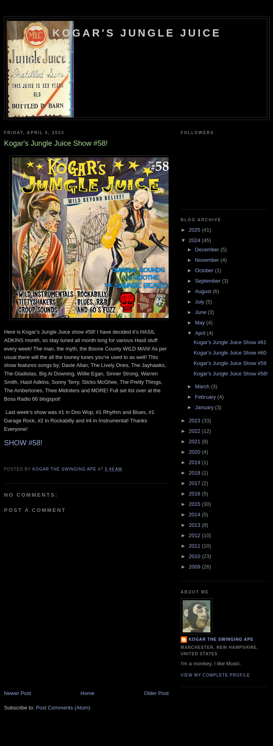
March (203, 386)
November (208, 260)
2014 (195, 515)
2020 (195, 452)
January (205, 407)
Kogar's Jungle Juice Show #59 (230, 363)
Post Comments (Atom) (63, 708)
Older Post (156, 693)
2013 (195, 525)
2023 (195, 421)
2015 (195, 504)
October (205, 270)
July (200, 302)
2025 (195, 230)
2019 (195, 462)
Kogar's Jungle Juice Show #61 (230, 342)
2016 (195, 494)
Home (88, 693)
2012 (195, 535)
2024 (195, 240)
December (208, 250)
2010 (195, 556)
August (204, 291)
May (200, 323)
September (208, 281)
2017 (195, 483)
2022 (195, 431)
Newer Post (17, 693)
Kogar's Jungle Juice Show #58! (231, 374)
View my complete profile (215, 675)
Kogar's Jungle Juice (137, 33)
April (201, 333)
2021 (195, 441)
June (201, 312)
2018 (195, 473)
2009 (195, 567)
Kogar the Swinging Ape (221, 639)
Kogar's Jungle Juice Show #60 (230, 353)
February (206, 397)
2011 (195, 546)
